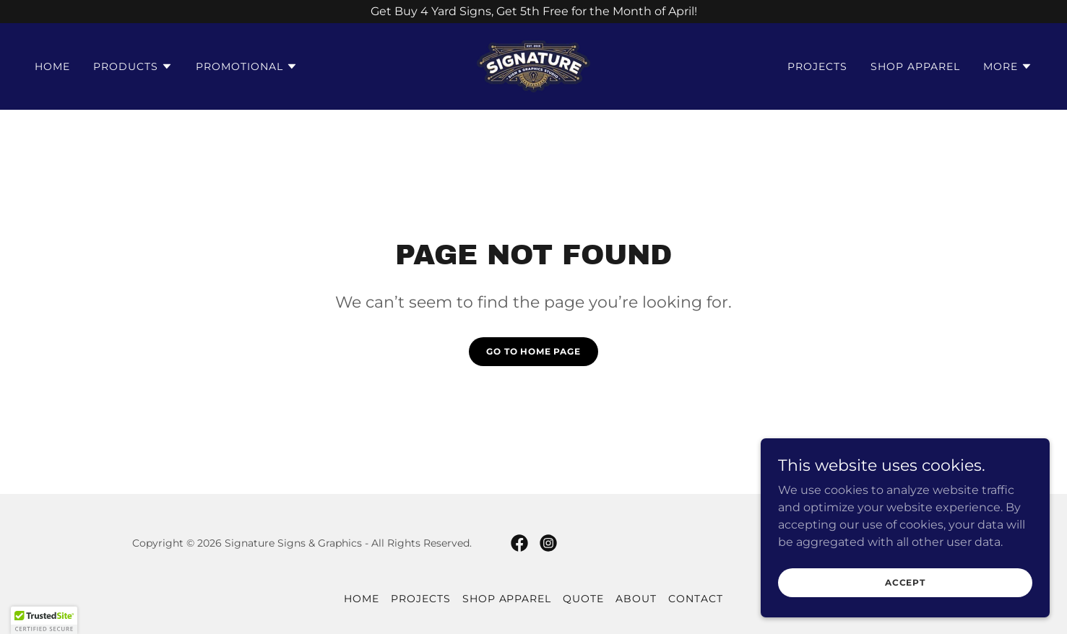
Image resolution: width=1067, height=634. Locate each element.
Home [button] (361, 598)
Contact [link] (695, 598)
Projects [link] (817, 66)
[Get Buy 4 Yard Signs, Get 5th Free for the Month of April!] (533, 11)
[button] (133, 66)
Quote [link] (583, 598)
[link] (533, 65)
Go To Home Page (533, 351)
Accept (905, 582)
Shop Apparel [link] (915, 66)
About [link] (636, 598)
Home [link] (52, 66)
